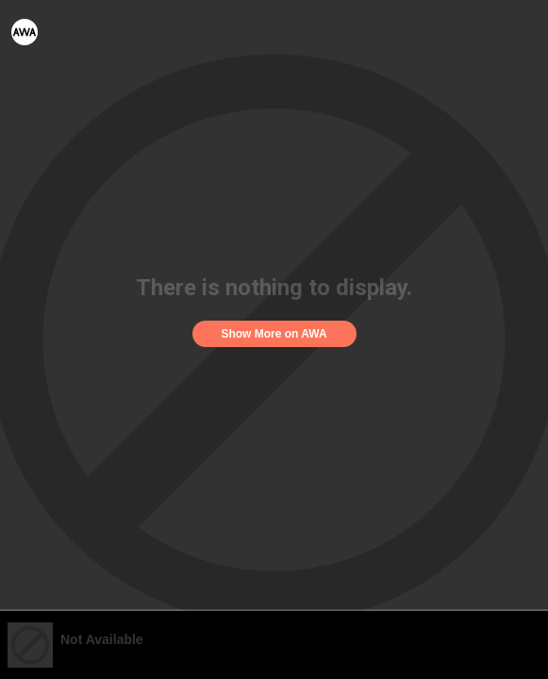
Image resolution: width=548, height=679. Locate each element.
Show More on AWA (273, 333)
